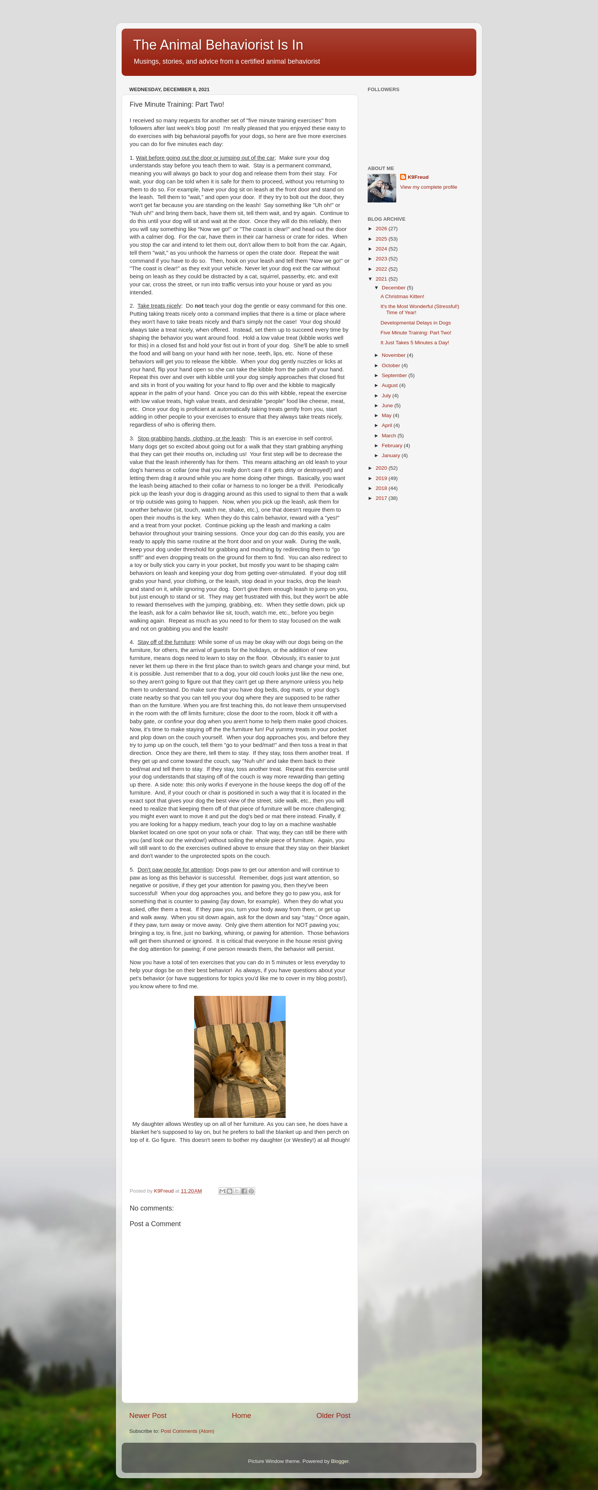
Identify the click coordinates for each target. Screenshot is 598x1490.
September (395, 375)
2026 (382, 228)
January (392, 455)
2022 (382, 269)
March (389, 435)
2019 (382, 478)
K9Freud (418, 177)
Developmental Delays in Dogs (416, 323)
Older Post (333, 1415)
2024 (382, 249)
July (387, 395)
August (390, 385)
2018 (382, 488)
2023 (382, 259)
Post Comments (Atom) (187, 1431)
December (394, 288)
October (392, 365)
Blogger (340, 1461)
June (388, 405)
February (393, 445)
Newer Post (148, 1415)
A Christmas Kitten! (402, 296)
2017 (382, 498)
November (394, 355)
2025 (382, 239)
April (388, 425)
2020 (382, 468)
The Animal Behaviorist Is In (218, 45)
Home (241, 1415)
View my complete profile (428, 187)
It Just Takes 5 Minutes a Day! (415, 342)
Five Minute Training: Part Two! (416, 333)
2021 (382, 279)
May (387, 415)
